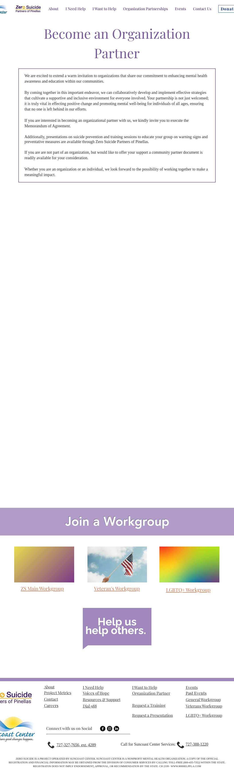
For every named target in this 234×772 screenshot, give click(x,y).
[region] (117, 629)
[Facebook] (102, 728)
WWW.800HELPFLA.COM (186, 766)
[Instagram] (109, 728)
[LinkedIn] (116, 728)
